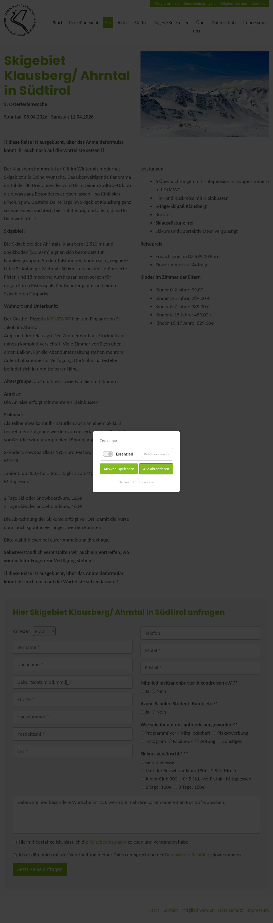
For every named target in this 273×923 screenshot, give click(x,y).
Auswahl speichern (119, 468)
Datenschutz (127, 482)
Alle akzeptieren (156, 468)
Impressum (147, 482)
